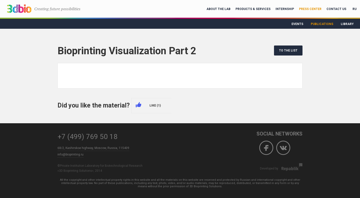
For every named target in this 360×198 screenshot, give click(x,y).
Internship (285, 9)
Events (297, 24)
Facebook (266, 148)
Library (347, 24)
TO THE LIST (288, 50)
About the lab (218, 9)
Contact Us (336, 9)
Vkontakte (283, 148)
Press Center (310, 9)
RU (354, 9)
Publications (322, 24)
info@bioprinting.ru (71, 154)
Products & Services (253, 9)
